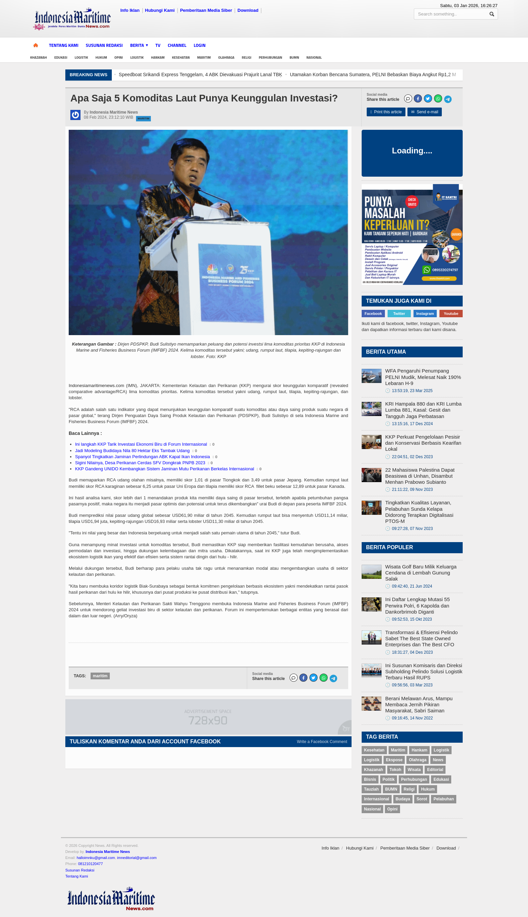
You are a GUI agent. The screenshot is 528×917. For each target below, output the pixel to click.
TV (158, 45)
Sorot (422, 799)
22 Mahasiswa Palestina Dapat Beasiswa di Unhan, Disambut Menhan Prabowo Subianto (420, 476)
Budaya (403, 799)
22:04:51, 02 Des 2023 (409, 456)
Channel (177, 45)
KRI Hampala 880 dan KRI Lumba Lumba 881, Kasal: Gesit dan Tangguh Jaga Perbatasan (423, 410)
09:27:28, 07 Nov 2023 (409, 528)
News (438, 760)
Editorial (435, 769)
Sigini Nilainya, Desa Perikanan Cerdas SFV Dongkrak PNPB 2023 (140, 462)
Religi (246, 57)
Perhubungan (270, 57)
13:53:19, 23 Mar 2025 (409, 390)
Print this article (386, 112)
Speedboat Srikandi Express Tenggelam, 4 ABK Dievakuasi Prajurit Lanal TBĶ (212, 74)
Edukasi (60, 57)
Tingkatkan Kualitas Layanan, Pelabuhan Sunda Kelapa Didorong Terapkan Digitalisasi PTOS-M (419, 512)
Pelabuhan (443, 799)
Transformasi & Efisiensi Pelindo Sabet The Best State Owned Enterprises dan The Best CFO (421, 638)
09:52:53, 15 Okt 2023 (408, 619)
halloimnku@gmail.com (96, 858)
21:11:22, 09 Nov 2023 (409, 489)
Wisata (414, 769)
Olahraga (226, 57)
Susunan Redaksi (104, 45)
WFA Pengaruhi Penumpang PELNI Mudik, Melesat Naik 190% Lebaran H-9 (423, 377)
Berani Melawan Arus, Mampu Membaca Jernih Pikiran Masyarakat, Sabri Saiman (419, 704)
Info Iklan (129, 10)
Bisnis (370, 779)
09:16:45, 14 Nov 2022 (409, 718)
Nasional (314, 57)
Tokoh (395, 769)
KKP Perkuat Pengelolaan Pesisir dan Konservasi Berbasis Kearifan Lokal (423, 443)
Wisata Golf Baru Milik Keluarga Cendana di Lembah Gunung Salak (421, 573)
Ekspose (394, 760)
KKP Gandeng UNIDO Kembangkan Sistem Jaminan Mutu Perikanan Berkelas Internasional (164, 468)
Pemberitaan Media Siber (206, 10)
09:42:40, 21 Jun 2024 (408, 586)
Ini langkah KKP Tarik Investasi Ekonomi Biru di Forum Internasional (141, 444)
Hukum (101, 57)
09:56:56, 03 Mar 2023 (409, 685)
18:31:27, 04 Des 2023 (409, 652)
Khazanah (38, 57)
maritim (100, 676)
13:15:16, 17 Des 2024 (409, 423)
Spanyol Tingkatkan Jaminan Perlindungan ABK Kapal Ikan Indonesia (142, 456)
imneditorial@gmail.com (137, 858)
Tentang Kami (63, 45)
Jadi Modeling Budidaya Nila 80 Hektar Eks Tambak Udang (132, 450)
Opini (118, 57)
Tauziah (371, 789)
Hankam (158, 57)
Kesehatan (181, 57)
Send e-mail (424, 112)
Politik (389, 779)
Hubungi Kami (160, 10)
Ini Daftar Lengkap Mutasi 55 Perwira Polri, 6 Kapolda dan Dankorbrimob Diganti (417, 605)
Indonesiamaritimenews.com (96, 385)
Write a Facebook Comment (322, 741)
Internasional (376, 799)
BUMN (294, 57)
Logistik (81, 57)
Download (247, 10)
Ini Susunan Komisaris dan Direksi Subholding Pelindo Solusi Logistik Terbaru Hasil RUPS (423, 671)
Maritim (204, 57)
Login (199, 45)
